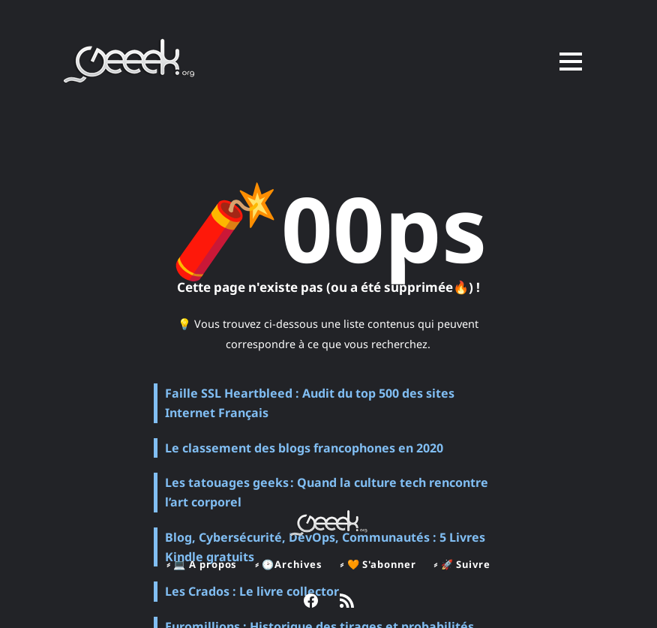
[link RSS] (347, 602)
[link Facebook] (311, 602)
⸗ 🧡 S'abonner (378, 564)
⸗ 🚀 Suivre (463, 564)
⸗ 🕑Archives (287, 564)
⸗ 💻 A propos (200, 564)
